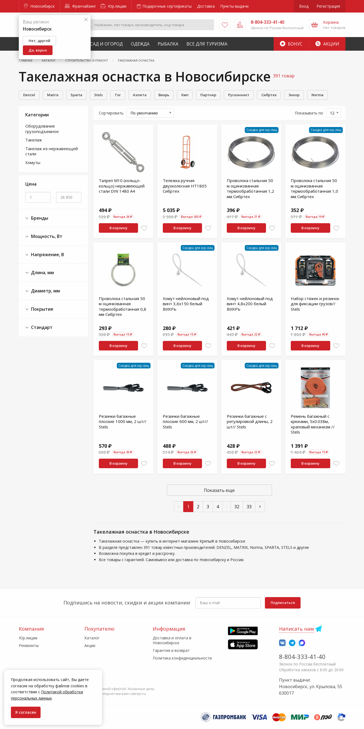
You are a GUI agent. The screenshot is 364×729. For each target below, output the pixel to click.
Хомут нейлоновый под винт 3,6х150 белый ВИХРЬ (186, 304)
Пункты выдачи (234, 6)
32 (236, 507)
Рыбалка (168, 44)
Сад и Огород (106, 44)
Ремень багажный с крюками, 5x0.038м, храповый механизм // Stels (313, 424)
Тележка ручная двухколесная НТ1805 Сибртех (185, 186)
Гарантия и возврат (171, 650)
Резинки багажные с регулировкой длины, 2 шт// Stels (250, 421)
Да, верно (38, 50)
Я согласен (25, 712)
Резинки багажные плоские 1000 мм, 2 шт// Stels (122, 421)
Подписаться (283, 602)
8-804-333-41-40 (302, 656)
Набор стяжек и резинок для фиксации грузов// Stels (315, 304)
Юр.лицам (113, 6)
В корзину (118, 227)
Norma (317, 94)
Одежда (140, 44)
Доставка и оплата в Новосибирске (172, 640)
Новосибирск (39, 6)
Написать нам (296, 628)
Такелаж (33, 140)
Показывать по (309, 113)
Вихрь (163, 94)
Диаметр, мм (42, 291)
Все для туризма (206, 44)
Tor (118, 94)
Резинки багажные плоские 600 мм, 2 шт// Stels (185, 421)
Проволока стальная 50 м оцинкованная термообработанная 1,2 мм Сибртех (250, 188)
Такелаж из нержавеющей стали (51, 151)
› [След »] (260, 506)
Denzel (29, 94)
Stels (98, 94)
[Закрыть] (86, 20)
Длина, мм (39, 273)
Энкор (294, 94)
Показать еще (219, 490)
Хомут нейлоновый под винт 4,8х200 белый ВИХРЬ (250, 304)
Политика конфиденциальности (182, 658)
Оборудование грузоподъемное (42, 128)
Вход (303, 6)
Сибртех (269, 94)
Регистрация (328, 6)
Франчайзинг (80, 6)
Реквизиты (29, 645)
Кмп (184, 94)
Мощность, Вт (43, 236)
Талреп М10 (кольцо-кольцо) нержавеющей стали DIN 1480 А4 (122, 186)
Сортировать (111, 113)
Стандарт (39, 327)
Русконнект (238, 94)
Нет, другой (39, 40)
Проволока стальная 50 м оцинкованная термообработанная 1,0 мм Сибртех (314, 188)
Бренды (36, 218)
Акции (327, 44)
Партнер (208, 94)
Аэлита (139, 94)
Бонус (291, 44)
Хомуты (32, 162)
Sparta (76, 94)
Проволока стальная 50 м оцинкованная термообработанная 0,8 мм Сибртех (122, 306)
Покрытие (39, 309)
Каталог (92, 637)
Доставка (206, 6)
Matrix (53, 94)
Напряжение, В (44, 255)
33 (249, 507)
